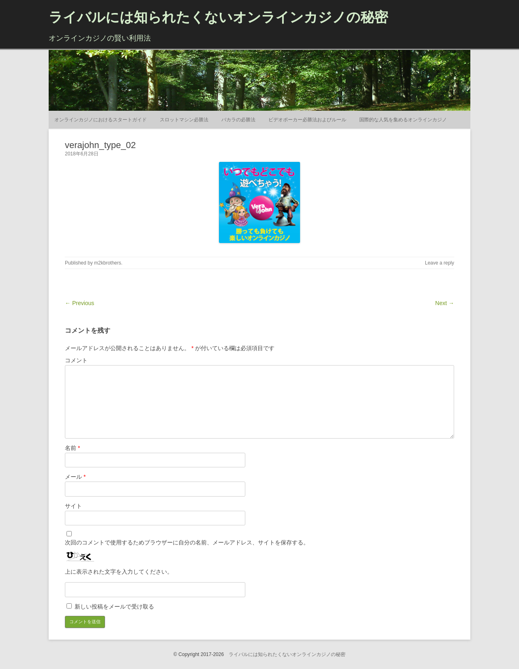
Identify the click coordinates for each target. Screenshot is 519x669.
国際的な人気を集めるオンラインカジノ (403, 120)
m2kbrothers (107, 263)
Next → (444, 303)
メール (75, 476)
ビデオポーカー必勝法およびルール (307, 120)
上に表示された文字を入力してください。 (119, 571)
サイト (73, 506)
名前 (72, 448)
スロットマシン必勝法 (184, 120)
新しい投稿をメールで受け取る (114, 606)
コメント (76, 360)
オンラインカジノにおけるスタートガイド (100, 120)
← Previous (79, 303)
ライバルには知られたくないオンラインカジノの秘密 (218, 17)
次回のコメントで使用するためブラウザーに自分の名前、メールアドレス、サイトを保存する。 (187, 542)
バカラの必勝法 (238, 120)
